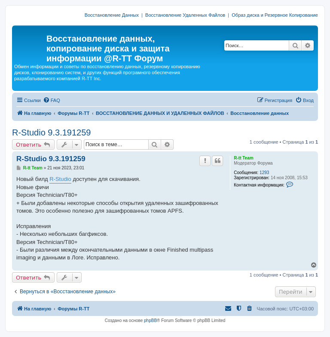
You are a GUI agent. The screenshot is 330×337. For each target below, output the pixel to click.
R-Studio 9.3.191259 (51, 132)
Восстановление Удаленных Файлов (185, 15)
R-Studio (60, 179)
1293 (264, 172)
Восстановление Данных (112, 15)
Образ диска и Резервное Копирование (275, 15)
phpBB (150, 320)
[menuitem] (51, 100)
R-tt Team (243, 158)
